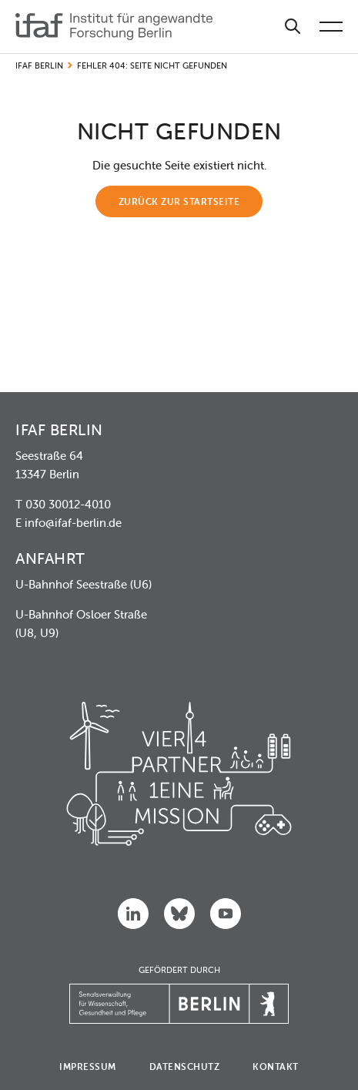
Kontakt (276, 1066)
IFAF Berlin (39, 65)
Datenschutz (184, 1066)
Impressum (87, 1066)
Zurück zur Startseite (179, 201)
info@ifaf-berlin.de (73, 522)
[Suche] (292, 27)
